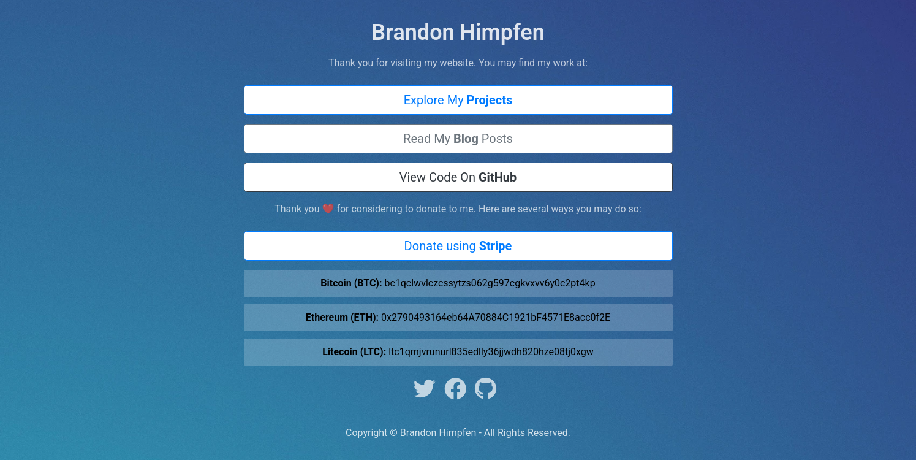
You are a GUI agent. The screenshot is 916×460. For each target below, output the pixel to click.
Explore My (458, 100)
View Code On (458, 177)
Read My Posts (458, 138)
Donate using (458, 246)
